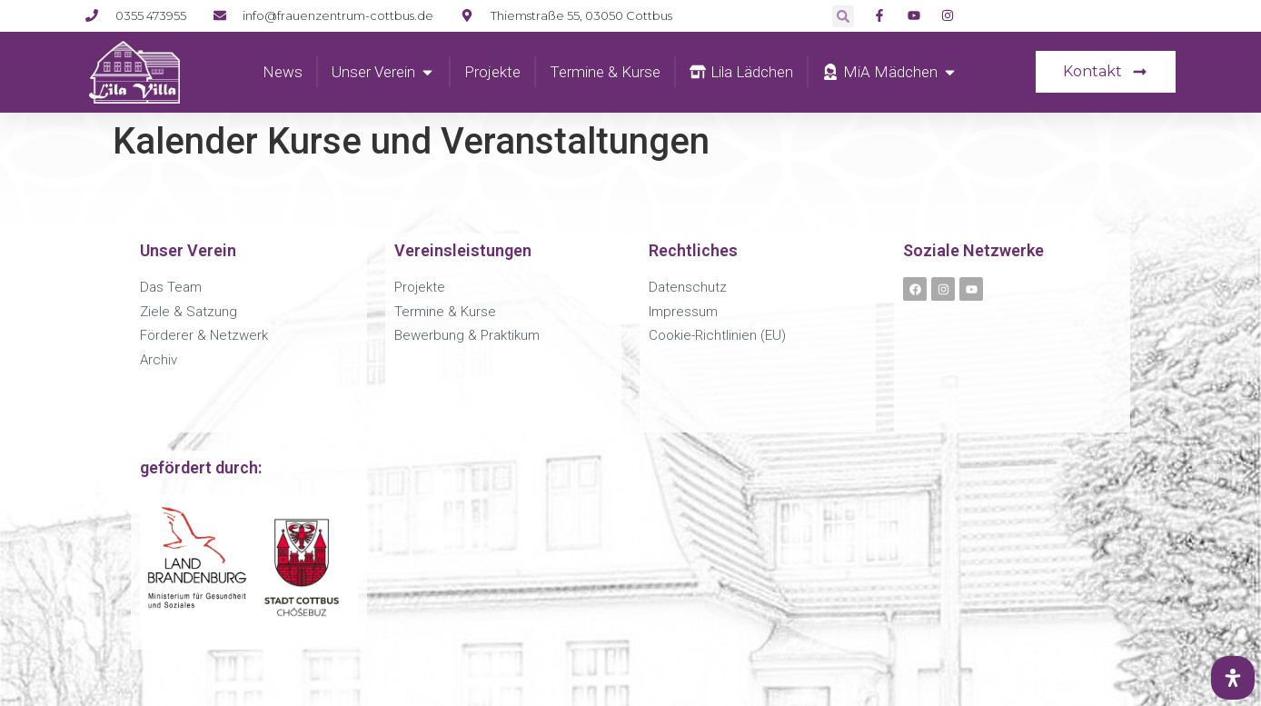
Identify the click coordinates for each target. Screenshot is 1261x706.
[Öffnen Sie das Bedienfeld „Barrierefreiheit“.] (1233, 678)
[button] (843, 16)
